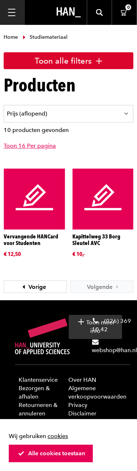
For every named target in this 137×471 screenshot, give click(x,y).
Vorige (33, 286)
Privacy (77, 405)
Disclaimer (82, 413)
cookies (57, 436)
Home (11, 37)
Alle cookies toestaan (51, 453)
